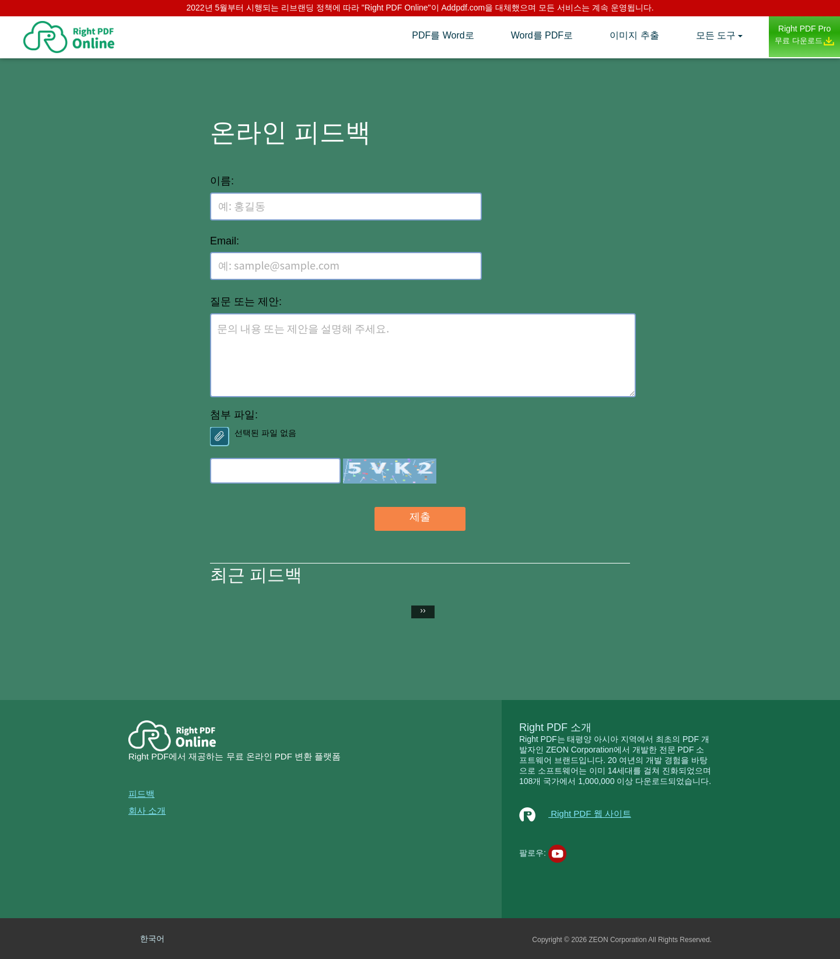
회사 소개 (147, 811)
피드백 (141, 794)
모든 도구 (716, 35)
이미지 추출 (634, 35)
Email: (224, 241)
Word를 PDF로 (542, 35)
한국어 (152, 938)
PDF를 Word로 (443, 35)
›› (422, 610)
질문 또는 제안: (246, 301)
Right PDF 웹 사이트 (575, 813)
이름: (222, 181)
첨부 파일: (234, 415)
